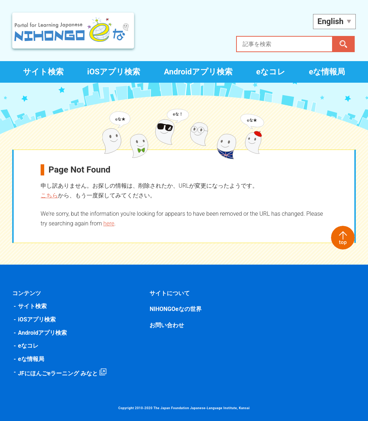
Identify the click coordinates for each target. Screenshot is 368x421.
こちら (50, 195)
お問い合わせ (167, 325)
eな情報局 (327, 71)
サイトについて (170, 293)
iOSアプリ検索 (114, 71)
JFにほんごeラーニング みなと (59, 373)
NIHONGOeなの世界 (176, 309)
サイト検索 (43, 71)
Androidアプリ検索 (198, 71)
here (109, 223)
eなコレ (270, 71)
